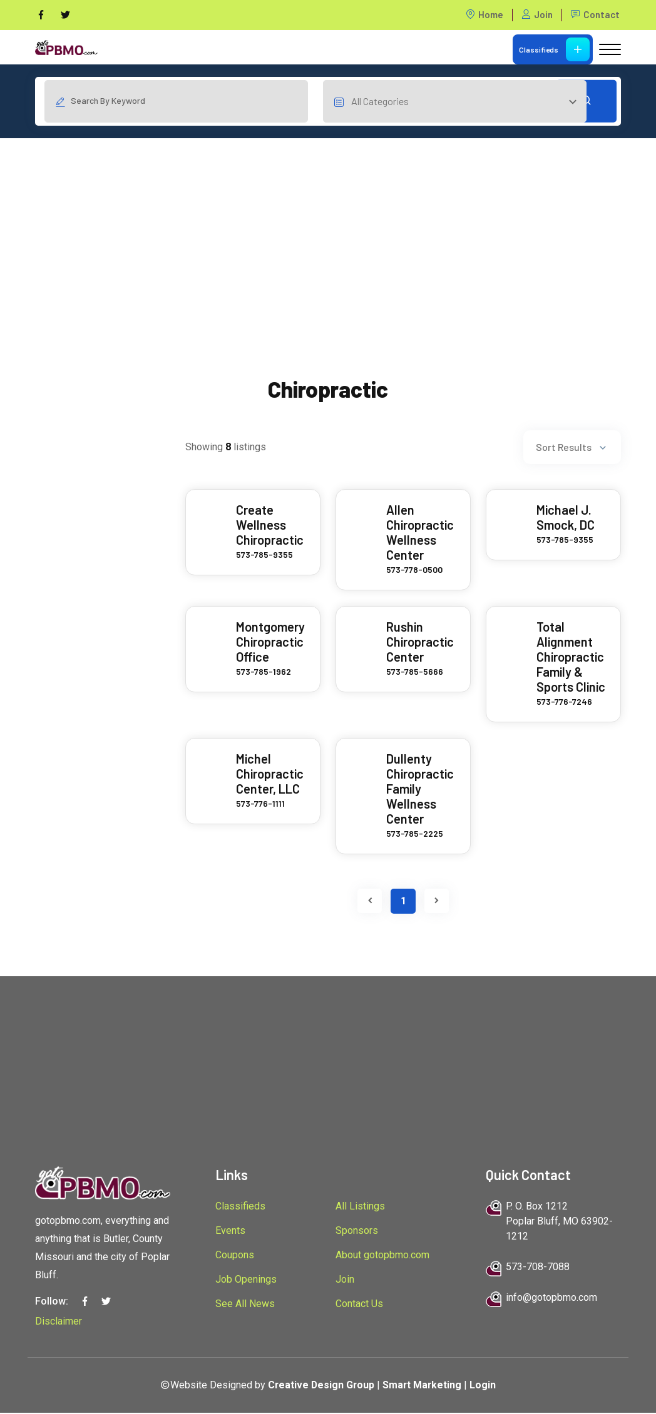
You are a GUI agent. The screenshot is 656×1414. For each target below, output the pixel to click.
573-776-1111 (260, 804)
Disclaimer (58, 1322)
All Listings (360, 1207)
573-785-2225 (414, 834)
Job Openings (246, 1280)
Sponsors (357, 1231)
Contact (595, 15)
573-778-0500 (414, 570)
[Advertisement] (328, 227)
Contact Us (359, 1304)
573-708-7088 (538, 1267)
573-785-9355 (264, 555)
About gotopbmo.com (382, 1255)
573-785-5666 (414, 672)
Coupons (234, 1255)
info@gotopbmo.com (551, 1298)
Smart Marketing (423, 1385)
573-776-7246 (564, 702)
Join (537, 15)
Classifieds (554, 49)
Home (484, 15)
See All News (245, 1304)
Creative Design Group (321, 1385)
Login (484, 1385)
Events (230, 1231)
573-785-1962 (263, 672)
